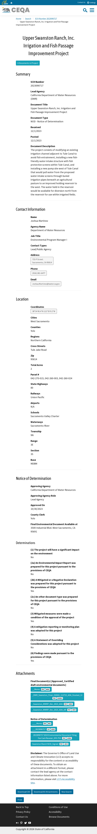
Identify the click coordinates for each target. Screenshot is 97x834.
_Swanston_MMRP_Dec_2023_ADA (52, 704)
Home (18, 18)
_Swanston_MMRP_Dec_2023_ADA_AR (54, 709)
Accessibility (55, 811)
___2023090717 (43, 729)
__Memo (41, 689)
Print (20, 799)
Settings (91, 2)
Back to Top (22, 807)
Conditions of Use (58, 807)
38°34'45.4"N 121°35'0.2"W (43, 311)
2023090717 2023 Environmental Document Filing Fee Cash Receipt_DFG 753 (55, 736)
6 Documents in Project (28, 63)
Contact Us (81, 2)
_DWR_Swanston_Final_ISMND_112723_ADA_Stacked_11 (57, 696)
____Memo (41, 723)
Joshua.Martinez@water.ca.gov (46, 284)
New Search (67, 791)
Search (28, 18)
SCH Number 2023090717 (46, 18)
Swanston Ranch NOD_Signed (50, 744)
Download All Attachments (46, 791)
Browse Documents (59, 816)
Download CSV (24, 791)
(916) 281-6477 (38, 273)
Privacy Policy (23, 811)
